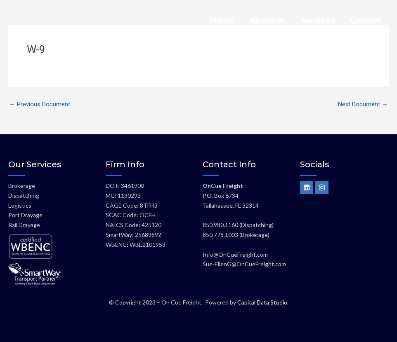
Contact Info (229, 164)
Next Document (363, 104)
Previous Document (39, 104)
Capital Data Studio (262, 302)
